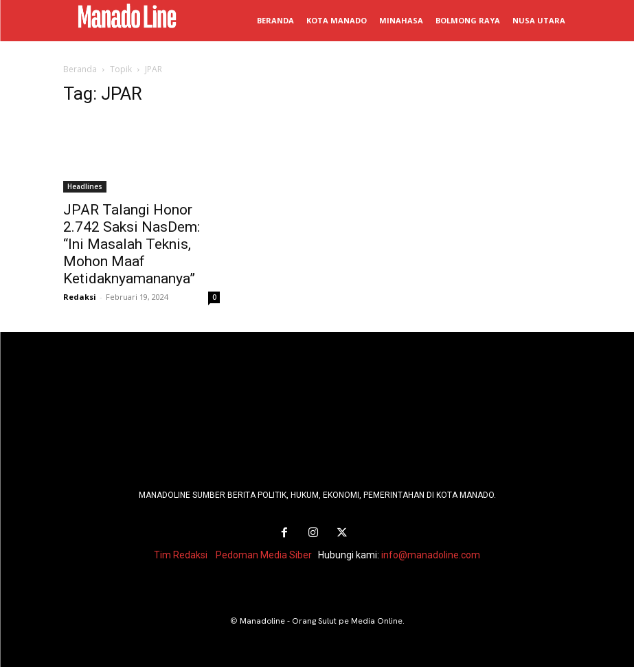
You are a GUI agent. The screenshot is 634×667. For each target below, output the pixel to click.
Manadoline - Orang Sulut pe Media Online (321, 620)
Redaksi (79, 297)
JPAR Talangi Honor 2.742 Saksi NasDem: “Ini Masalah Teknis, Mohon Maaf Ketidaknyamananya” (131, 244)
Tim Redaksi (180, 554)
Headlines (84, 186)
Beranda (80, 69)
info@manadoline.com (430, 554)
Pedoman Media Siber (264, 554)
